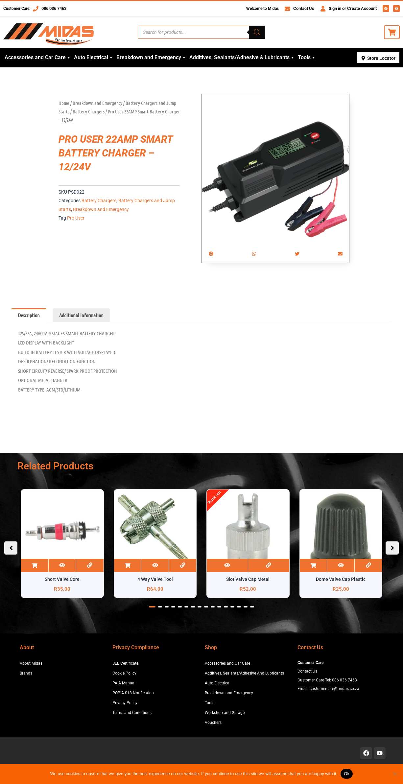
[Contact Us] (287, 9)
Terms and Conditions (132, 712)
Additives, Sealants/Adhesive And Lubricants (244, 673)
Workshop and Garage (225, 712)
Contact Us (303, 8)
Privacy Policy (124, 703)
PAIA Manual (123, 683)
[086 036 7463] (35, 9)
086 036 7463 (53, 8)
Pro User (75, 218)
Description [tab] (29, 315)
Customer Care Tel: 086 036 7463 (327, 680)
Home (64, 103)
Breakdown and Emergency (151, 57)
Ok (346, 773)
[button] (210, 253)
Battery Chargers (89, 111)
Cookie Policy (124, 673)
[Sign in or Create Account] (323, 9)
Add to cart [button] (34, 565)
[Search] (257, 32)
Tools (307, 57)
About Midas (31, 663)
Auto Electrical (93, 57)
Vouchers (213, 722)
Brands (26, 673)
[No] (394, 774)
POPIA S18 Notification (133, 693)
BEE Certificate (125, 663)
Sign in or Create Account (353, 8)
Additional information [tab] (81, 315)
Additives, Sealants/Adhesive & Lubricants (242, 57)
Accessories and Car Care (38, 57)
